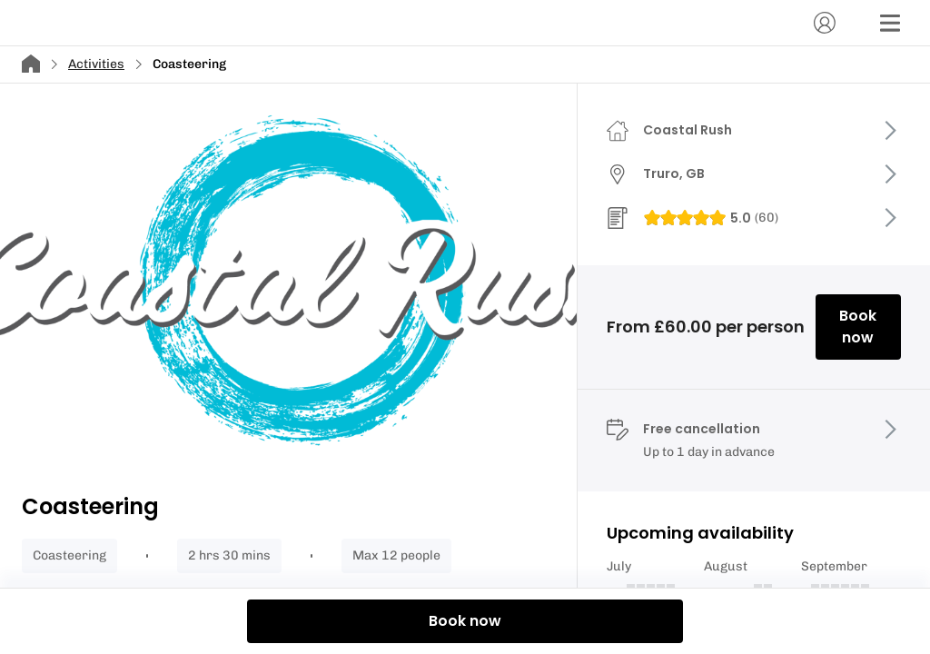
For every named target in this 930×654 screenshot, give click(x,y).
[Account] (824, 23)
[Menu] (890, 23)
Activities (96, 64)
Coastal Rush (687, 130)
